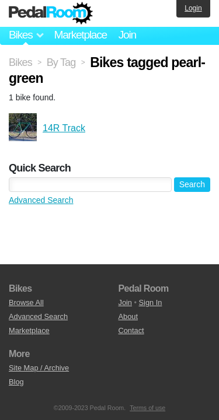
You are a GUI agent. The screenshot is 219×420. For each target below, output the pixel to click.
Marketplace (80, 35)
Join (127, 35)
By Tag (61, 62)
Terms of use (147, 407)
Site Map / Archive (39, 367)
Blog (16, 381)
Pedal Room (51, 13)
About (128, 316)
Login (193, 8)
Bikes (20, 62)
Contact (131, 330)
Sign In (150, 302)
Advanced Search (41, 200)
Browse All (26, 302)
